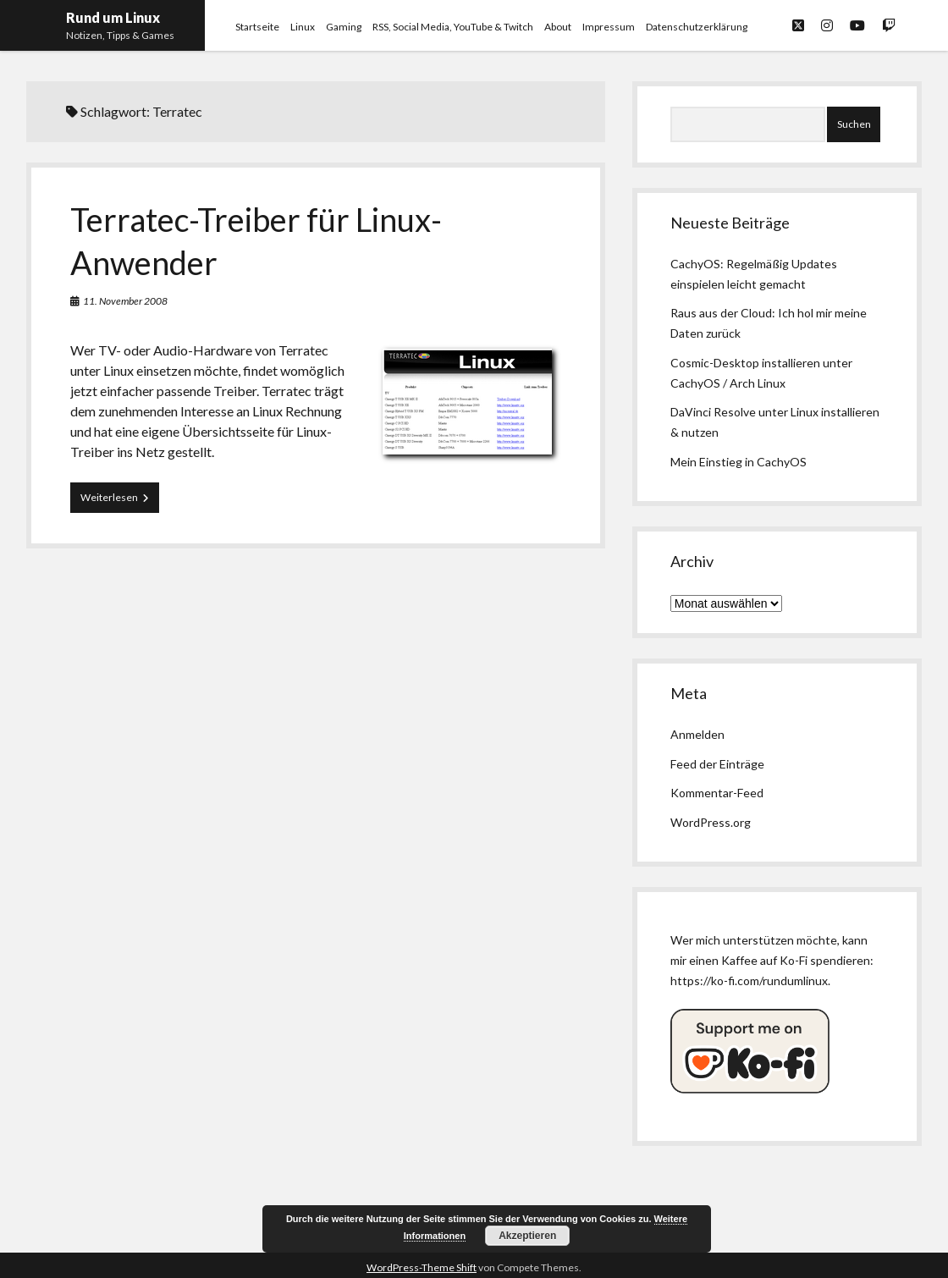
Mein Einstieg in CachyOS (738, 461)
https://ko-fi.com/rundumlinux (749, 980)
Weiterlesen (119, 501)
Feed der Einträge (717, 764)
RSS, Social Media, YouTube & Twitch (452, 26)
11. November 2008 (125, 301)
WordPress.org (710, 822)
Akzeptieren (527, 1236)
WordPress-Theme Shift (422, 1267)
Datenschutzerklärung (696, 26)
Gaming (343, 26)
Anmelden (697, 734)
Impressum (608, 26)
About (557, 26)
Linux (302, 26)
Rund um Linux (113, 17)
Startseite (257, 26)
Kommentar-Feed (716, 792)
